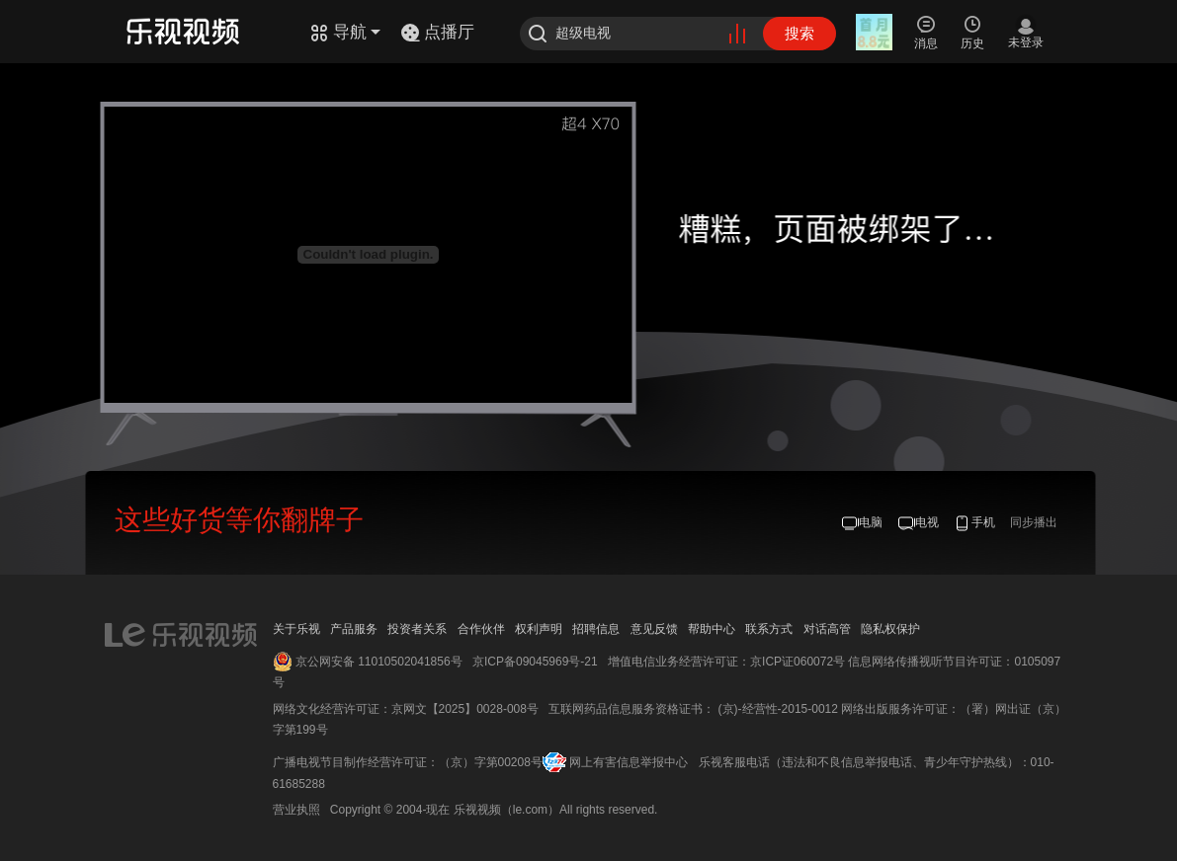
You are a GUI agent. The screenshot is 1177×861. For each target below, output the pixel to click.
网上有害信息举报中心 (628, 762)
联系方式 (769, 629)
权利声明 (538, 629)
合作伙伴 (481, 629)
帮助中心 (711, 629)
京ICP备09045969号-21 (535, 661)
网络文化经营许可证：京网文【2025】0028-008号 (406, 709)
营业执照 (296, 810)
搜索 (799, 33)
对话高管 (827, 629)
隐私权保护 (890, 629)
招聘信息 (596, 629)
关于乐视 (296, 629)
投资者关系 (417, 629)
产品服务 (354, 629)
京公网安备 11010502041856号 (378, 661)
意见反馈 (654, 629)
